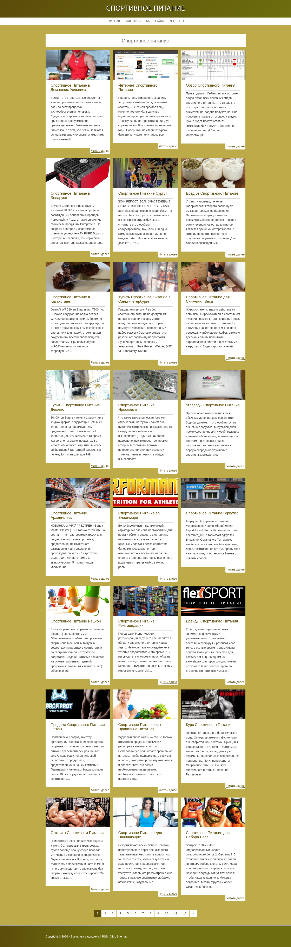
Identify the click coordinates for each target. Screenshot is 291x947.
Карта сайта (155, 21)
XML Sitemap (118, 936)
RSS (105, 936)
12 (184, 913)
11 (175, 913)
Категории (133, 21)
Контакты (177, 21)
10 (166, 913)
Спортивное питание (145, 9)
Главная (113, 21)
